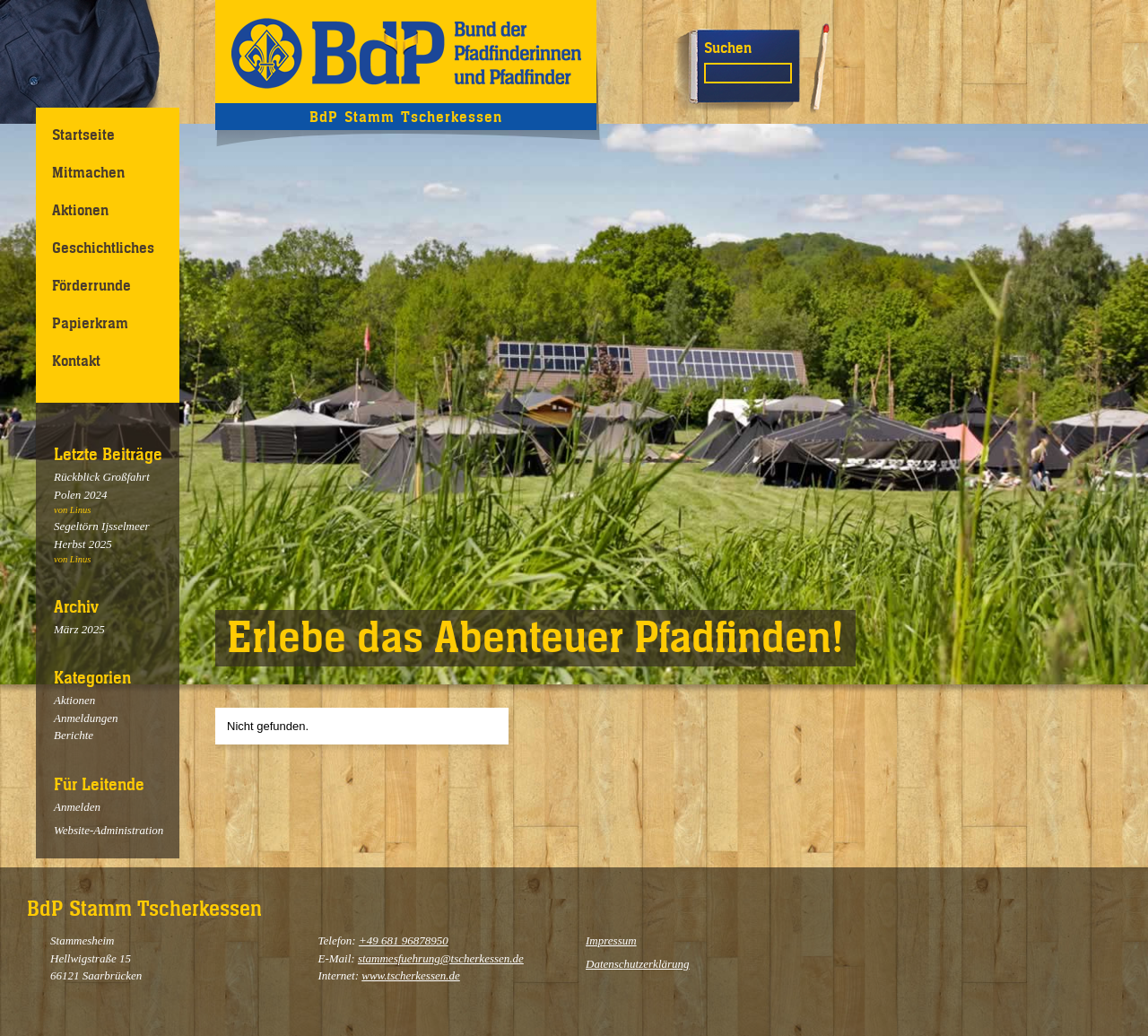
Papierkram (90, 323)
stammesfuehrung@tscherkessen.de (441, 958)
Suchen (728, 48)
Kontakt (76, 361)
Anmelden (77, 807)
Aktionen (80, 210)
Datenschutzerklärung (638, 964)
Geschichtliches (103, 248)
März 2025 (79, 629)
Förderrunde (91, 285)
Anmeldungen (85, 718)
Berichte (73, 735)
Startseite (83, 135)
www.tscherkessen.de (410, 975)
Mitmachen (88, 172)
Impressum (611, 940)
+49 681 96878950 (403, 940)
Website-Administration (108, 830)
